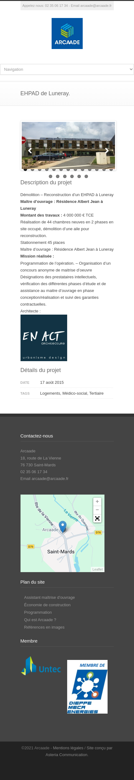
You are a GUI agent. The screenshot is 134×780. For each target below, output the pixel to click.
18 (79, 176)
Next (105, 149)
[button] (97, 518)
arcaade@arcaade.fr (96, 5)
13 (111, 169)
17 (72, 176)
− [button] (97, 510)
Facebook (65, 767)
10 (89, 169)
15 (57, 176)
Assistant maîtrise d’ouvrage (49, 597)
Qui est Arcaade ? (40, 619)
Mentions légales (68, 748)
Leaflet (97, 569)
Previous (31, 149)
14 (50, 176)
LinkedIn (78, 767)
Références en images (44, 627)
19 (86, 176)
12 (104, 169)
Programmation (38, 612)
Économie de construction (47, 605)
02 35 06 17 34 (56, 5)
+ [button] (97, 501)
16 (65, 176)
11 (97, 169)
